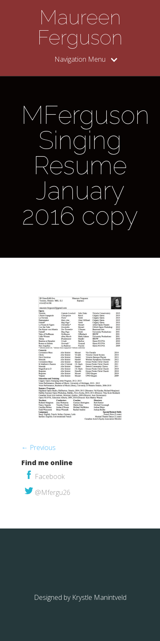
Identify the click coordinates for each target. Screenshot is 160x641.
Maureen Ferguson (80, 27)
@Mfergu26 (47, 492)
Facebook (45, 476)
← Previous (38, 447)
